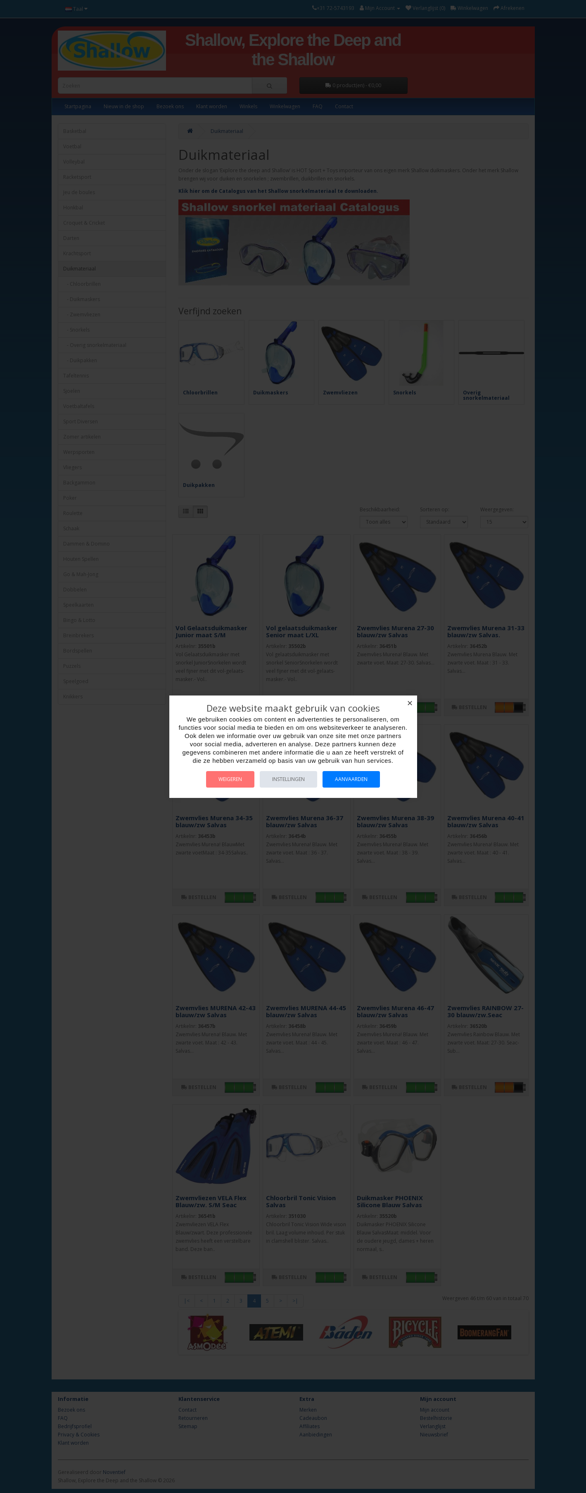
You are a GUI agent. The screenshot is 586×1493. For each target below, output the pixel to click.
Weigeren (230, 779)
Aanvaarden (351, 779)
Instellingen (288, 779)
